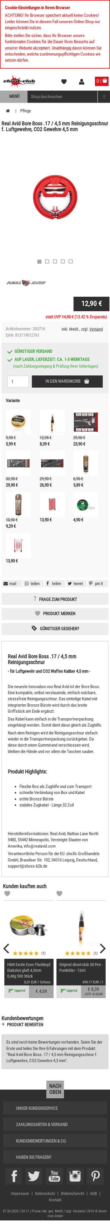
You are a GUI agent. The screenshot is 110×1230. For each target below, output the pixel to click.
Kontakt (55, 1200)
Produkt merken (59, 613)
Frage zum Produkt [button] (58, 599)
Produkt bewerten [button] (25, 1024)
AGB (93, 1193)
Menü (14, 96)
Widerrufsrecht (72, 1193)
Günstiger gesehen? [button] (59, 628)
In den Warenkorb (63, 381)
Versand (96, 329)
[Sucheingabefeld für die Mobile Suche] (63, 97)
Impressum (20, 1193)
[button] (95, 583)
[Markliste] (7, 894)
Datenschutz (45, 1193)
